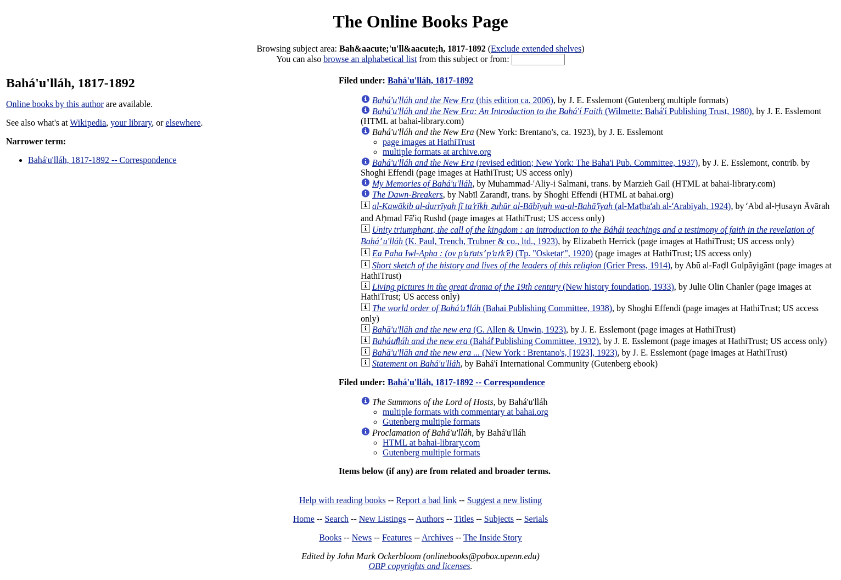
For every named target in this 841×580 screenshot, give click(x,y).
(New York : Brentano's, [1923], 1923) (495, 352)
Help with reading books (342, 500)
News (362, 537)
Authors (430, 518)
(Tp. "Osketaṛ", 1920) (482, 253)
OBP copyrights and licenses (419, 566)
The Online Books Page (420, 21)
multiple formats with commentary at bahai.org (465, 411)
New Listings (382, 518)
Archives (437, 537)
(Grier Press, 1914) (521, 265)
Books (330, 537)
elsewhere (183, 122)
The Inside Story (492, 537)
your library (131, 122)
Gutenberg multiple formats (431, 421)
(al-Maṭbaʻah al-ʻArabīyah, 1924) (551, 206)
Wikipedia (88, 122)
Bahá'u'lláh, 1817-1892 (430, 80)
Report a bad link (426, 500)
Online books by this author (55, 104)
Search (337, 518)
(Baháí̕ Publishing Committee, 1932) (485, 341)
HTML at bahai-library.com (431, 442)
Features (397, 537)
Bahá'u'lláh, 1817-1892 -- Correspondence (102, 160)
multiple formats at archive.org (437, 151)
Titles (464, 518)
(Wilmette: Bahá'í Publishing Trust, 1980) (562, 111)
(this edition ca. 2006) (462, 100)
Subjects (499, 518)
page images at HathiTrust (429, 142)
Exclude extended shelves (536, 48)
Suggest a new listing (504, 500)
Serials (536, 518)
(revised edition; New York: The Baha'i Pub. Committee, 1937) (535, 162)
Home (304, 518)
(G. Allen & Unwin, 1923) (469, 329)
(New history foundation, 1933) (523, 286)
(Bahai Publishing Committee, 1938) (492, 308)
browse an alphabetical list (370, 59)
